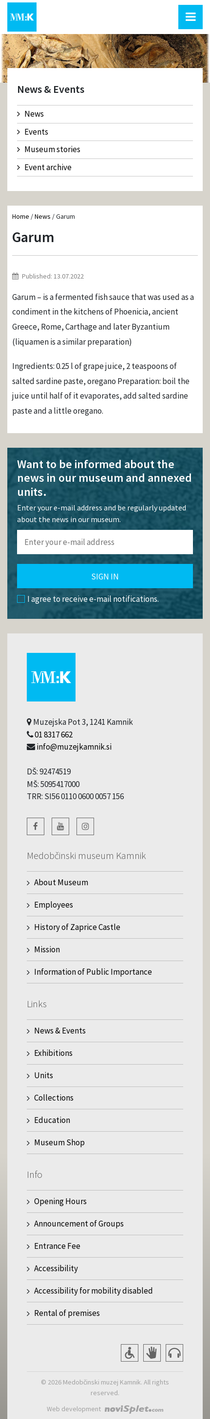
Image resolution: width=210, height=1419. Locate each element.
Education (52, 1120)
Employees (53, 904)
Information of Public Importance (93, 971)
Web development (74, 1408)
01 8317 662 (54, 734)
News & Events (60, 1030)
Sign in (105, 576)
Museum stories (48, 149)
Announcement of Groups (79, 1223)
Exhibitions (53, 1053)
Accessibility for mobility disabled (93, 1290)
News (30, 113)
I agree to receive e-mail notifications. (88, 599)
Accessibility (56, 1268)
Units (43, 1075)
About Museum (61, 882)
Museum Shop (59, 1142)
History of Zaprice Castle (77, 927)
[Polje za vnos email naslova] (105, 542)
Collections (54, 1097)
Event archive (44, 167)
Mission (47, 949)
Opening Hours (60, 1201)
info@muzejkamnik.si (74, 746)
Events (32, 131)
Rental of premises (67, 1313)
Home (20, 216)
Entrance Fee (57, 1246)
